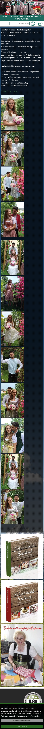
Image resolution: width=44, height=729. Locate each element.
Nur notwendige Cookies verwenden (22, 720)
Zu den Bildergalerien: (9, 91)
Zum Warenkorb (40, 22)
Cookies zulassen (22, 726)
